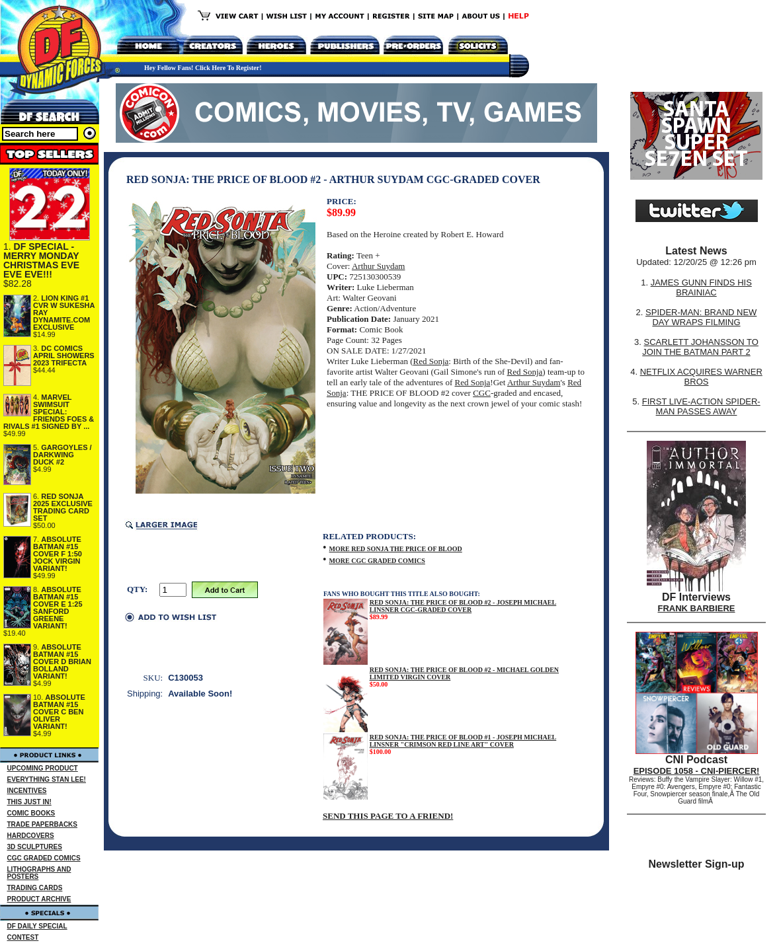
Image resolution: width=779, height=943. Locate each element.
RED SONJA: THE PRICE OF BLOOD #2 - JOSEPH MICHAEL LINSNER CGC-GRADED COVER (463, 606)
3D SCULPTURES (34, 846)
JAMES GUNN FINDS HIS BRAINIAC (701, 287)
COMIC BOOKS (31, 813)
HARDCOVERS (30, 835)
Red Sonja (431, 361)
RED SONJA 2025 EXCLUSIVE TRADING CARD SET (63, 507)
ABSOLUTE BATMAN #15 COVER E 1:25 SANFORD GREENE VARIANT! (58, 607)
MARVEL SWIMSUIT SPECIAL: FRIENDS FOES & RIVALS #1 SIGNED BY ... (48, 411)
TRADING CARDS (35, 887)
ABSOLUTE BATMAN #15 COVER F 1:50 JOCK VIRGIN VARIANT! (57, 553)
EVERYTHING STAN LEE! (46, 779)
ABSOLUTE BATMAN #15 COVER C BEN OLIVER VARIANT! (59, 711)
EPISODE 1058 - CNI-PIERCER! (697, 771)
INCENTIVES (27, 790)
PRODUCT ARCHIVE (39, 899)
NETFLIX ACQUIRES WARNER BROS (701, 377)
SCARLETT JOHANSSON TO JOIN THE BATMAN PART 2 (700, 347)
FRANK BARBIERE (696, 608)
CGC (482, 393)
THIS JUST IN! (29, 802)
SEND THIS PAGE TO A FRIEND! (388, 816)
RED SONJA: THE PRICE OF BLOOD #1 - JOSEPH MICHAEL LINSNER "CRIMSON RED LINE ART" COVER (463, 741)
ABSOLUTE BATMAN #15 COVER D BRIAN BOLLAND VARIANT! (62, 661)
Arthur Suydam (378, 266)
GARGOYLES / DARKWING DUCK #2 (62, 454)
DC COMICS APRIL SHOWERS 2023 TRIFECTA (64, 355)
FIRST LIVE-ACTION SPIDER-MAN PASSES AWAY (701, 406)
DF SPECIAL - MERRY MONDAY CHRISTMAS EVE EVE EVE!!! (41, 260)
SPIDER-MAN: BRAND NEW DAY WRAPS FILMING (701, 317)
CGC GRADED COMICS (44, 858)
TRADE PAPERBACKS (42, 824)
